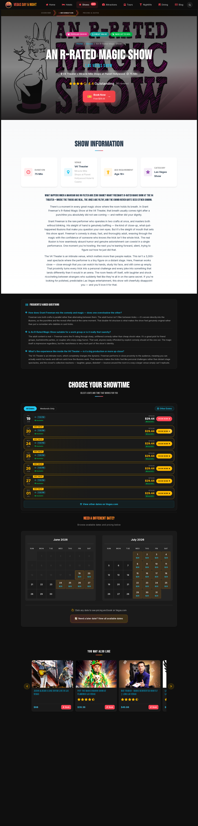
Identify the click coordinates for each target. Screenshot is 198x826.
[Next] (171, 686)
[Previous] (27, 686)
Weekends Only (47, 409)
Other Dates (164, 408)
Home (79, 43)
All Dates (30, 409)
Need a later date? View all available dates (99, 618)
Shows (89, 43)
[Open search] (190, 5)
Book (66, 707)
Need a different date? (99, 518)
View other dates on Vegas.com (99, 504)
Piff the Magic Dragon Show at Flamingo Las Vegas (91, 692)
